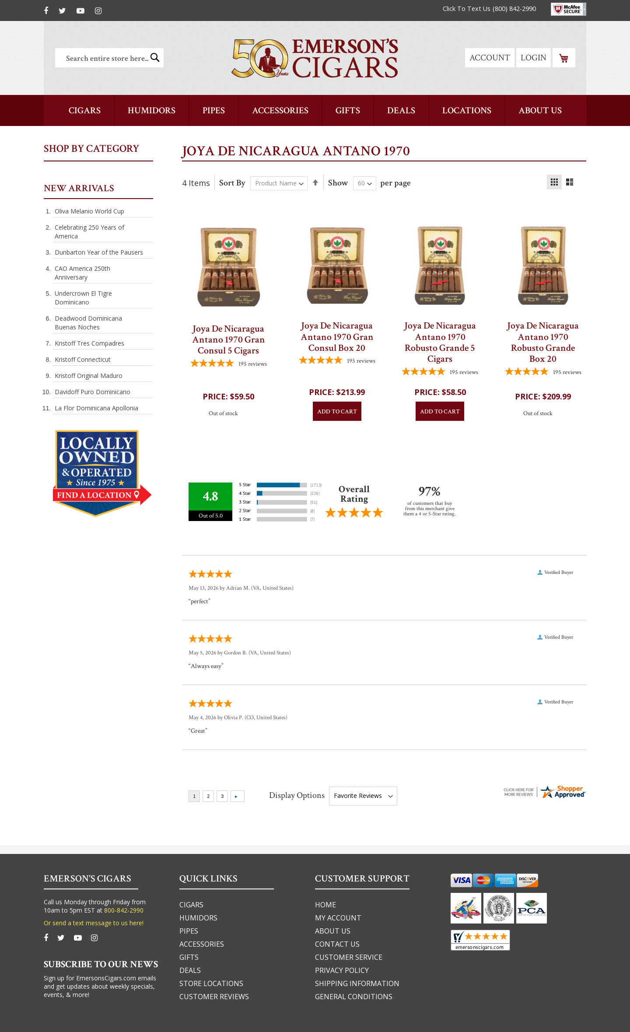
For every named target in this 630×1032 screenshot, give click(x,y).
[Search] (155, 57)
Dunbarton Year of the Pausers (99, 252)
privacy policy (342, 970)
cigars (191, 905)
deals (190, 970)
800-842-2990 (124, 910)
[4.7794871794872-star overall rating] (228, 364)
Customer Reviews (214, 996)
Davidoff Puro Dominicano (92, 392)
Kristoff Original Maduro (88, 375)
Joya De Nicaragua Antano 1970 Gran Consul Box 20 (337, 336)
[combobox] (109, 58)
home (325, 905)
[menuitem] (540, 110)
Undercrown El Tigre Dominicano (83, 297)
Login (533, 57)
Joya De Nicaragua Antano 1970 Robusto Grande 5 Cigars (440, 342)
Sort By (232, 183)
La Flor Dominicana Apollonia (96, 408)
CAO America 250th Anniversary (82, 272)
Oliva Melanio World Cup (89, 211)
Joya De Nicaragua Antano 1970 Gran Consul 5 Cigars (228, 340)
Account (489, 57)
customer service (348, 957)
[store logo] (314, 58)
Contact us (337, 944)
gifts (189, 957)
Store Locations (211, 983)
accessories (201, 944)
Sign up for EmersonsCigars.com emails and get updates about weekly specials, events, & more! (100, 986)
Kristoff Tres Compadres (89, 343)
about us (332, 931)
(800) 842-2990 (514, 8)
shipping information (357, 983)
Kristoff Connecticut (83, 359)
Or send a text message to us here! (94, 923)
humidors (198, 918)
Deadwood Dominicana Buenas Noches (88, 322)
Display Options (297, 795)
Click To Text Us (466, 8)
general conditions (353, 996)
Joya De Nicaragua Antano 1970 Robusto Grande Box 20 (543, 342)
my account (338, 918)
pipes (188, 931)
